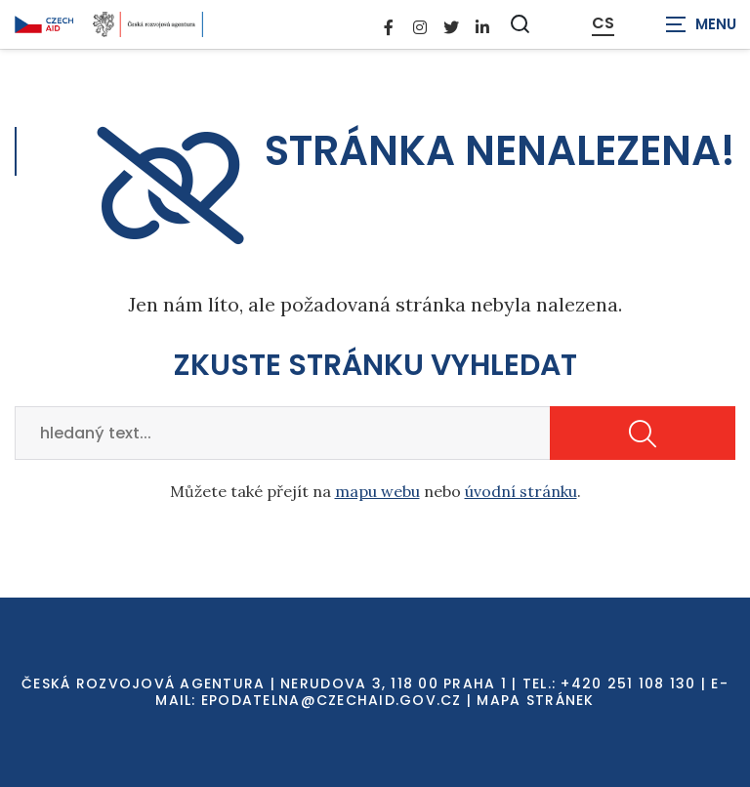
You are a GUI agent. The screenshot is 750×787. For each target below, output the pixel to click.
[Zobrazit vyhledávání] (520, 24)
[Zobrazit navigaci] (701, 24)
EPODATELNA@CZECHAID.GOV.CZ (331, 700)
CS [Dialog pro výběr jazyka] (603, 23)
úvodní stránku (521, 491)
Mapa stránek (535, 700)
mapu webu (377, 491)
